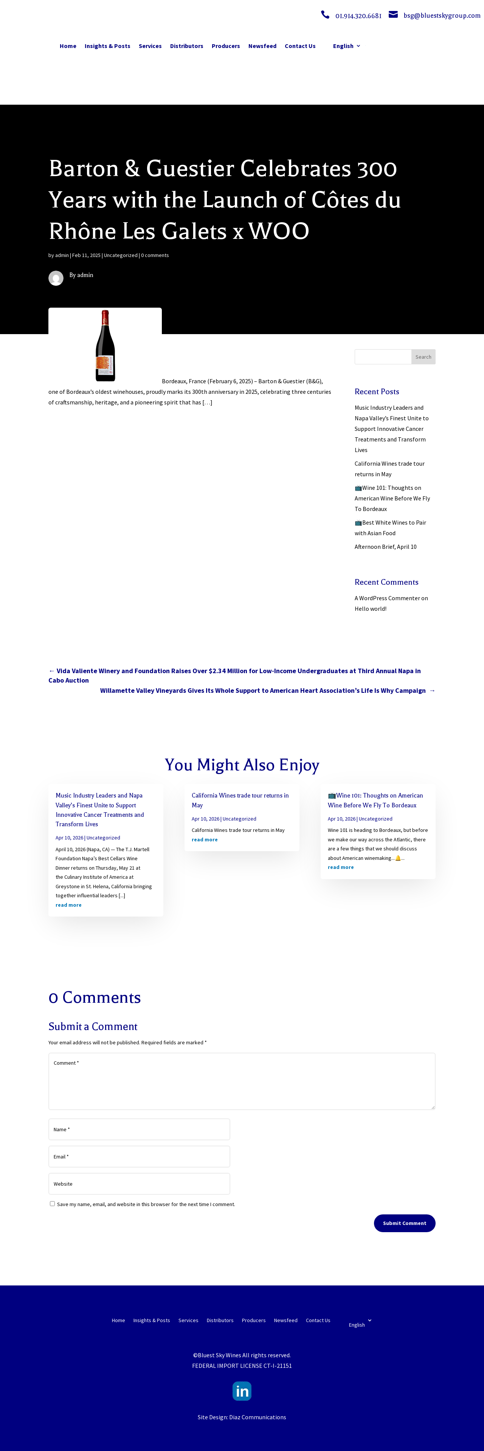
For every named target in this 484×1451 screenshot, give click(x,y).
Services (150, 46)
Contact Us (300, 46)
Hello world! (370, 608)
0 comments (155, 255)
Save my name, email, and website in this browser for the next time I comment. (146, 1204)
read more (69, 904)
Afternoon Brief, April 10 (386, 546)
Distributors (186, 46)
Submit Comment (405, 1223)
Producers (226, 46)
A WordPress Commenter (387, 598)
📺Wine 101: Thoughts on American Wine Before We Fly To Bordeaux (392, 498)
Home (68, 46)
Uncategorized (121, 255)
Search (423, 356)
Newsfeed (262, 46)
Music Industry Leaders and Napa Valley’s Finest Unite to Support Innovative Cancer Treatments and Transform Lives (392, 429)
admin (62, 255)
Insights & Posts (107, 46)
